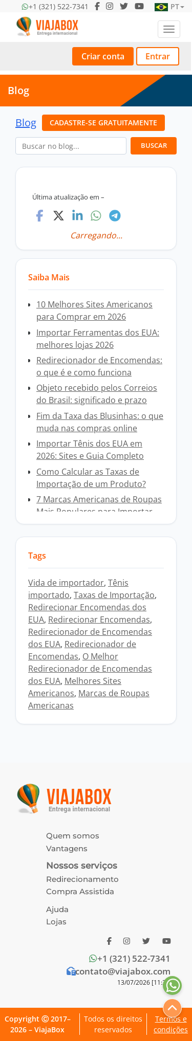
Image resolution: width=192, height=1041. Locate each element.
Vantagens (67, 848)
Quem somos (72, 835)
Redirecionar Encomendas (99, 619)
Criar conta (102, 56)
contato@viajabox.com (118, 971)
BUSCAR (154, 145)
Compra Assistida (80, 891)
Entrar (157, 56)
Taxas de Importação (114, 595)
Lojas (56, 921)
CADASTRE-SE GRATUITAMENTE (103, 122)
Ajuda (57, 909)
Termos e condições (171, 1024)
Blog (25, 122)
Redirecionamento (82, 879)
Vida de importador (66, 582)
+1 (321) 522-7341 (129, 958)
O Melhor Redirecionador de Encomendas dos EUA (90, 668)
